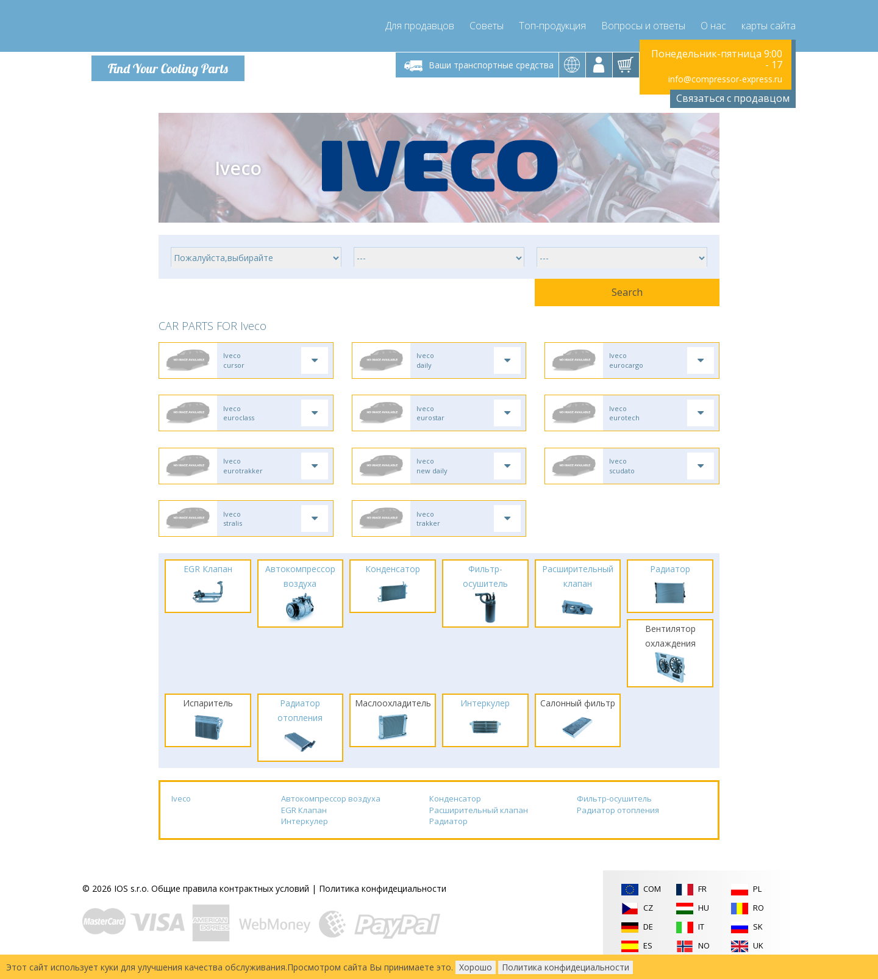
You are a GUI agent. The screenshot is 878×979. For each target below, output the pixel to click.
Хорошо (475, 967)
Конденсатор (455, 806)
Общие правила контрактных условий (230, 897)
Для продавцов (419, 24)
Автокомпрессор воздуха (330, 806)
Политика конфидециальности (382, 897)
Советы (486, 24)
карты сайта (768, 24)
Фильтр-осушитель (614, 806)
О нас (713, 24)
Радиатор (448, 829)
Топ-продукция (552, 24)
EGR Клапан (304, 817)
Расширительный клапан (478, 817)
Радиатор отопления (618, 817)
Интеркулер (304, 829)
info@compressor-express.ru (725, 79)
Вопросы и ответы (643, 24)
